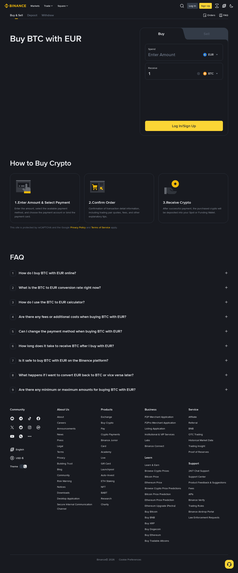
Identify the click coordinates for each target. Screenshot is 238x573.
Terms (60, 451)
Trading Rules (196, 505)
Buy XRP (150, 523)
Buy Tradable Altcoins (157, 540)
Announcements (66, 428)
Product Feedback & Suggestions (207, 482)
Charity (105, 504)
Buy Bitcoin (151, 511)
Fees (191, 488)
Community (63, 475)
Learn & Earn (152, 465)
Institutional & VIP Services (160, 434)
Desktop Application (68, 498)
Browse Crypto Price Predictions (163, 488)
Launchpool (107, 469)
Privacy (61, 457)
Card (103, 446)
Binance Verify (197, 500)
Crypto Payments (110, 434)
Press (60, 440)
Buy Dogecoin (153, 529)
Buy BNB (150, 517)
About (60, 416)
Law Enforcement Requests (204, 517)
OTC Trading (196, 434)
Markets (35, 5)
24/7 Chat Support (199, 470)
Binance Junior (109, 440)
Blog (59, 469)
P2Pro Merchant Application (160, 422)
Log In (192, 5)
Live (103, 457)
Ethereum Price (153, 482)
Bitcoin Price (152, 476)
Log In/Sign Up (184, 126)
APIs (191, 494)
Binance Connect (154, 446)
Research (106, 498)
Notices (61, 486)
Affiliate (193, 416)
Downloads (63, 492)
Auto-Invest (107, 475)
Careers (61, 422)
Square (63, 5)
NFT (103, 486)
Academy (106, 451)
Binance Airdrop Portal (201, 511)
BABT (104, 492)
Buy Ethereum (153, 535)
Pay (103, 428)
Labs (147, 440)
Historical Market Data (201, 440)
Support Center (197, 476)
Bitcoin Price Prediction (158, 494)
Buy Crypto (107, 422)
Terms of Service (100, 227)
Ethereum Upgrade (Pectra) (160, 505)
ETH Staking (108, 481)
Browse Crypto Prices (157, 470)
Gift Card (106, 463)
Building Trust (65, 463)
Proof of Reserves (199, 451)
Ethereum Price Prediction (159, 500)
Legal (60, 446)
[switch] (23, 466)
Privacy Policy (78, 227)
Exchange (106, 416)
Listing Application (155, 428)
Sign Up (205, 5)
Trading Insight (197, 446)
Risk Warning (64, 481)
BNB (191, 428)
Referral (193, 422)
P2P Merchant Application (159, 416)
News (60, 434)
